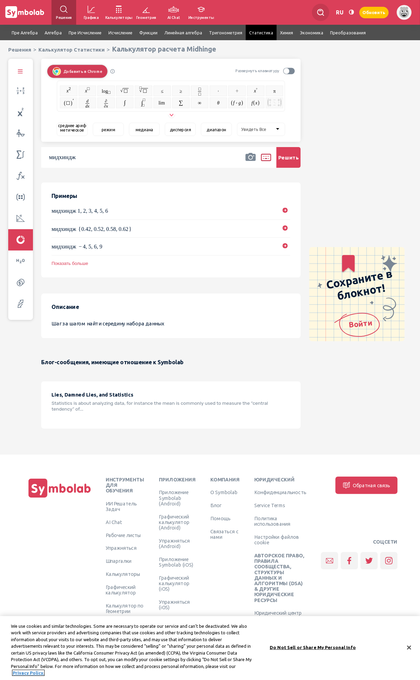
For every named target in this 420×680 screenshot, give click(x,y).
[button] (250, 162)
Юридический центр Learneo (278, 615)
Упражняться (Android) (174, 543)
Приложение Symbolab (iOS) (176, 561)
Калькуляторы (123, 574)
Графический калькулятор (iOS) (174, 583)
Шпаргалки (119, 561)
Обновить (374, 12)
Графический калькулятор (121, 589)
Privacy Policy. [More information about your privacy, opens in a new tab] (28, 674)
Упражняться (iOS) (174, 604)
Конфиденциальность (280, 492)
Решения (19, 50)
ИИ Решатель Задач (121, 506)
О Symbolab (223, 492)
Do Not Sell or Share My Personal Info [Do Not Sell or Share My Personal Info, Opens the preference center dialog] (313, 648)
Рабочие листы (123, 535)
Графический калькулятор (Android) (174, 522)
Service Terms (269, 505)
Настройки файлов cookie (276, 539)
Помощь (220, 518)
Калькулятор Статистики (71, 50)
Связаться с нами (224, 533)
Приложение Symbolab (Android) (173, 498)
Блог (215, 505)
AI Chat (114, 522)
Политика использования (272, 520)
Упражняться (121, 548)
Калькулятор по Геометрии (125, 608)
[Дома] (59, 497)
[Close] (409, 649)
